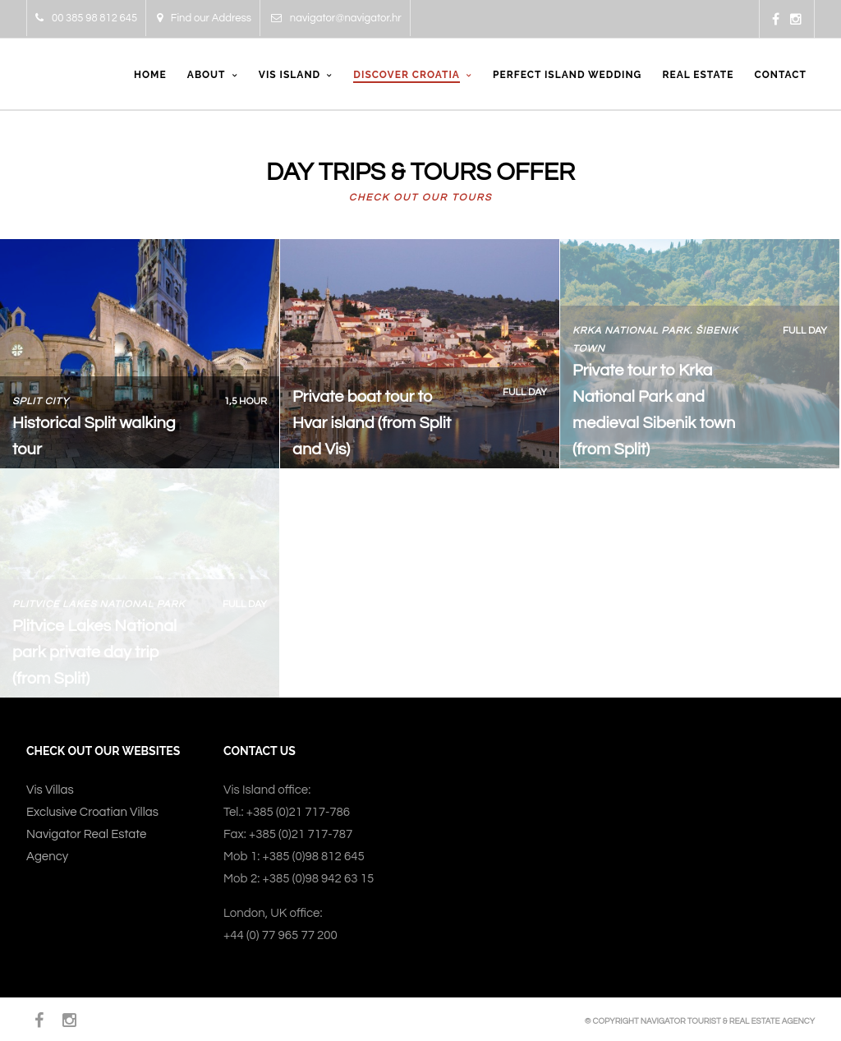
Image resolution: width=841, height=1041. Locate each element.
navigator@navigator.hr (336, 18)
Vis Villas (50, 790)
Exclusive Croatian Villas (92, 812)
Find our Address (204, 18)
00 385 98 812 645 (86, 18)
